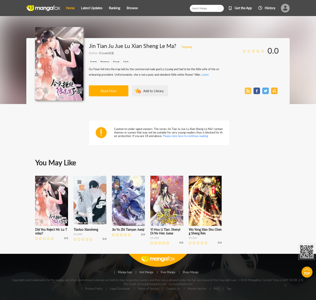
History (270, 8)
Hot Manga (146, 272)
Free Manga (168, 272)
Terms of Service (148, 288)
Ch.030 (154, 238)
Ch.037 (193, 238)
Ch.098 (78, 234)
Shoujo (116, 61)
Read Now (109, 91)
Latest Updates (91, 8)
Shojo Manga (190, 272)
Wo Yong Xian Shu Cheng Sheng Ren (205, 231)
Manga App (125, 272)
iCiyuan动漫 (106, 53)
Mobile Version (197, 288)
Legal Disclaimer (120, 288)
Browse (132, 8)
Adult (126, 61)
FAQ (216, 288)
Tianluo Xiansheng (86, 229)
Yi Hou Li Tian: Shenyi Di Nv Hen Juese (165, 231)
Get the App (243, 8)
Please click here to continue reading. (186, 136)
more (205, 74)
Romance (104, 61)
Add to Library (153, 91)
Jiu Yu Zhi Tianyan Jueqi (128, 229)
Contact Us (173, 288)
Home (70, 8)
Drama (93, 61)
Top (229, 288)
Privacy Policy (93, 288)
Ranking (114, 8)
